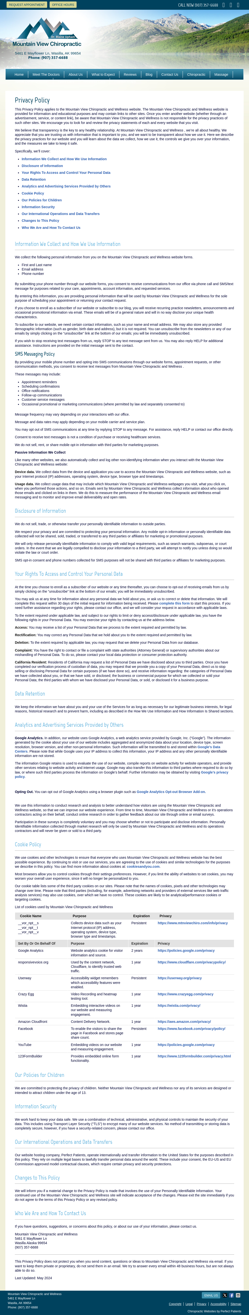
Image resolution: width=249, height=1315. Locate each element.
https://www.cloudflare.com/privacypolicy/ (192, 962)
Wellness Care (94, 81)
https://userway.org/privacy (180, 978)
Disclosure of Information (42, 166)
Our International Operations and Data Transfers (61, 214)
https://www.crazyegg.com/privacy (185, 994)
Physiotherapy (125, 81)
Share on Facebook (232, 1295)
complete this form (174, 603)
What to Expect (103, 74)
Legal (189, 1304)
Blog (149, 74)
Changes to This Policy (40, 221)
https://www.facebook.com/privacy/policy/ (191, 1029)
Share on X (225, 1295)
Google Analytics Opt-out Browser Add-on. (171, 792)
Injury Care (66, 81)
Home (19, 74)
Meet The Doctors (46, 74)
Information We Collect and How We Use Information (64, 159)
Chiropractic (196, 74)
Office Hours (63, 5)
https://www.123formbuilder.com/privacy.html (194, 1056)
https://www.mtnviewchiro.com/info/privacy (193, 923)
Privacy (201, 1304)
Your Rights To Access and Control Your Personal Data (66, 173)
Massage (221, 74)
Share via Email (238, 1295)
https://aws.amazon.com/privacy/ (184, 1022)
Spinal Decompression (32, 81)
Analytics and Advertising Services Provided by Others (66, 186)
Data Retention (34, 179)
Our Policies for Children (42, 200)
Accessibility (218, 1304)
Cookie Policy (33, 193)
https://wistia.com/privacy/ (179, 1005)
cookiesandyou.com (143, 866)
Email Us (211, 1295)
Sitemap (236, 1304)
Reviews (130, 74)
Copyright (175, 1304)
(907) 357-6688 (206, 5)
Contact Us (169, 74)
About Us (76, 74)
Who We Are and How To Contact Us (51, 228)
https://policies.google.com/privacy (186, 950)
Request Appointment (27, 5)
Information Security (38, 207)
